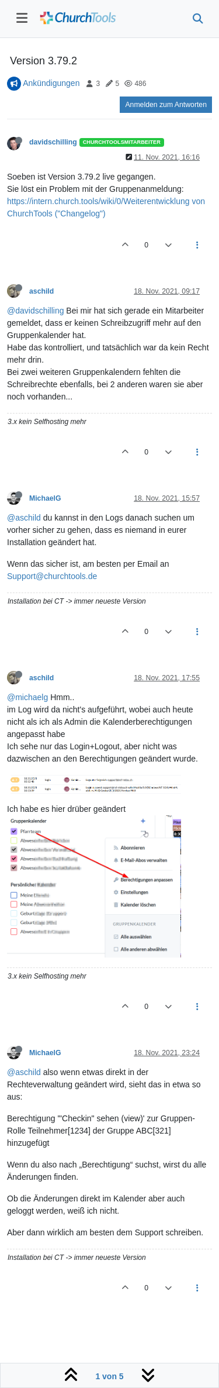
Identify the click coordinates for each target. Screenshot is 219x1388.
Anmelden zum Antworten (166, 105)
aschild (41, 291)
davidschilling (53, 142)
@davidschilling (35, 310)
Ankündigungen (51, 83)
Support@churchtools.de (52, 576)
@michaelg (27, 697)
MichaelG (45, 498)
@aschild (24, 517)
